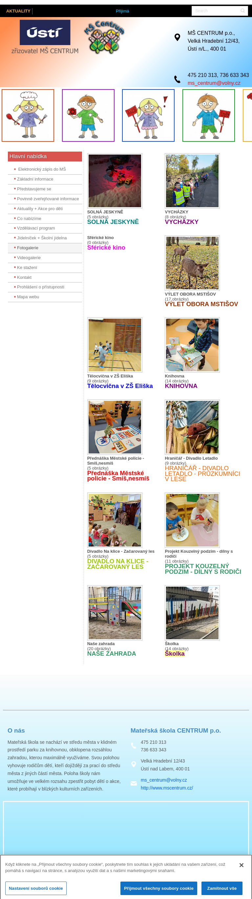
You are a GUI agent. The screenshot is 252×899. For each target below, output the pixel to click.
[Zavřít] (241, 870)
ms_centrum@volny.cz (214, 82)
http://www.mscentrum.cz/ (167, 787)
